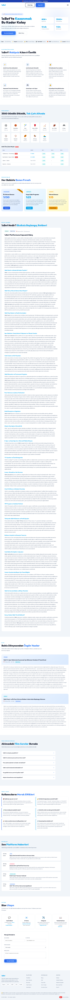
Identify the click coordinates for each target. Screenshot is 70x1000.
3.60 (53, 157)
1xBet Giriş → (21, 33)
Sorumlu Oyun (44, 987)
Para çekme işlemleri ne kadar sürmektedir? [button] (28, 763)
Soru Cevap (43, 984)
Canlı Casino (29, 984)
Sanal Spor (28, 987)
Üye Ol (57, 987)
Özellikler (28, 977)
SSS (42, 980)
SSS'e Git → (60, 926)
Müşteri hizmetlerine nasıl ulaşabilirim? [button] (28, 777)
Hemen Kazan (53, 208)
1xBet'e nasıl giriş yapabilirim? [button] (28, 753)
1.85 (62, 160)
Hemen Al (7, 208)
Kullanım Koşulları (60, 982)
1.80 (44, 157)
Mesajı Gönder (10, 961)
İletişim (57, 977)
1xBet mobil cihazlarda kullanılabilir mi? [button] (28, 768)
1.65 (44, 164)
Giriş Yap (30, 5)
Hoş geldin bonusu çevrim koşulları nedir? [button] (28, 772)
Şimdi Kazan (45, 1)
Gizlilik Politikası (59, 980)
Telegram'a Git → (43, 925)
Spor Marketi (29, 980)
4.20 (62, 157)
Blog (42, 977)
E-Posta (28, 937)
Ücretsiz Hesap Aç (8, 33)
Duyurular (43, 982)
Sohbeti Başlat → (9, 925)
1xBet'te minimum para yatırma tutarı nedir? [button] (28, 758)
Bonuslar (28, 982)
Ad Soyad (6, 937)
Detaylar (29, 208)
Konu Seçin (7, 944)
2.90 (62, 153)
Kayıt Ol (40, 5)
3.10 (53, 153)
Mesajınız (6, 950)
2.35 (44, 153)
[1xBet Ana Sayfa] (3, 5)
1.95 (44, 160)
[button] (68, 5)
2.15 (62, 164)
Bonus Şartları (59, 984)
